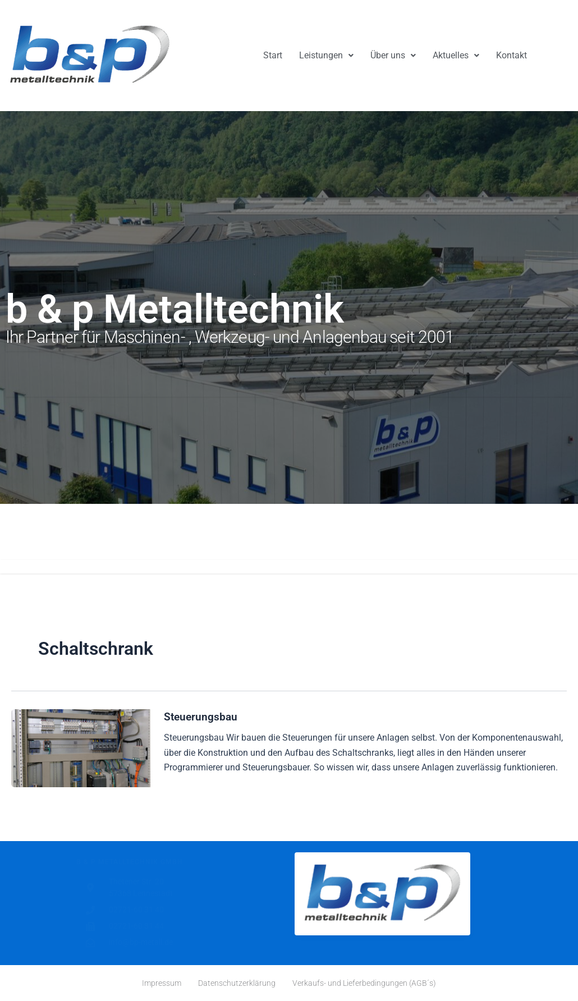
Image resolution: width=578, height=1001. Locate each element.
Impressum (161, 983)
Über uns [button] (393, 55)
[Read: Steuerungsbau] (80, 747)
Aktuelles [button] (456, 55)
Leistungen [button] (326, 55)
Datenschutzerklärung (237, 983)
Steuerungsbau (202, 716)
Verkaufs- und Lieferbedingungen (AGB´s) (364, 983)
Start (272, 55)
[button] (326, 55)
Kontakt (511, 55)
